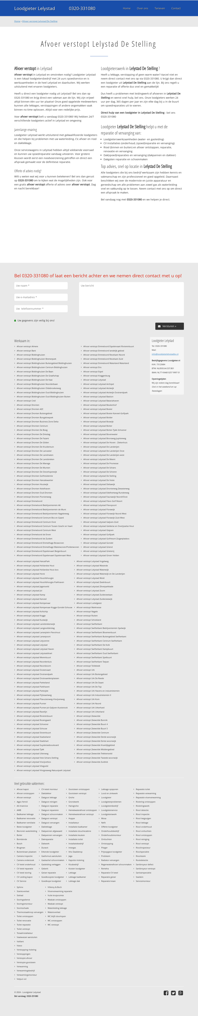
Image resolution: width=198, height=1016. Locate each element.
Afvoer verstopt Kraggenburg (96, 375)
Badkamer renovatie (26, 818)
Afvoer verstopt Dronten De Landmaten (35, 455)
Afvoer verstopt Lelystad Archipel (98, 384)
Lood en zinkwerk (109, 793)
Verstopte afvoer (24, 958)
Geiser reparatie (48, 872)
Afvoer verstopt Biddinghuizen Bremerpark (36, 358)
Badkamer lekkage (25, 814)
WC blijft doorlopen (57, 916)
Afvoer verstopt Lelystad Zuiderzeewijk (94, 599)
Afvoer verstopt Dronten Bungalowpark (35, 417)
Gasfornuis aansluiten (51, 856)
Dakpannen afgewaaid (51, 831)
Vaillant (20, 941)
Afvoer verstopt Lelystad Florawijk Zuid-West (104, 517)
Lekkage (72, 872)
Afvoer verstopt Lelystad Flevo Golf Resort (102, 501)
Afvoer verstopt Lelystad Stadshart (33, 741)
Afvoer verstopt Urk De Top (89, 686)
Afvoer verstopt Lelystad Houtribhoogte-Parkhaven (40, 582)
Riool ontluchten (143, 831)
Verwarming (22, 966)
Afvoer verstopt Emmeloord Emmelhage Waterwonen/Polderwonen (48, 547)
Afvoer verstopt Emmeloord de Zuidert (34, 538)
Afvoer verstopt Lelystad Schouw (32, 728)
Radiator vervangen (110, 860)
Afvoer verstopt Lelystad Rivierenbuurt (34, 716)
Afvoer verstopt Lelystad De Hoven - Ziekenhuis (105, 442)
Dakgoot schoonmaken (52, 814)
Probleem (105, 856)
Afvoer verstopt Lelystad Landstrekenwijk (36, 624)
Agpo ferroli (22, 801)
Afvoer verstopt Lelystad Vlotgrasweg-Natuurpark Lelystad (44, 770)
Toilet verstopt (23, 929)
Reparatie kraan (108, 881)
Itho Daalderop (75, 851)
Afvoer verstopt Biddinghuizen (31, 354)
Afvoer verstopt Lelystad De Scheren (100, 471)
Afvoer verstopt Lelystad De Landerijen (101, 446)
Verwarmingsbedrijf (26, 970)
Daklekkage (46, 826)
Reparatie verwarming (146, 793)
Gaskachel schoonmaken (52, 860)
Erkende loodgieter (50, 851)
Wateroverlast (54, 912)
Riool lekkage (142, 822)
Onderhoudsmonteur (111, 835)
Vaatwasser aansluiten (27, 937)
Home (17, 21)
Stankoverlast (23, 891)
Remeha (105, 868)
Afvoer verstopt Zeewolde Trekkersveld (94, 753)
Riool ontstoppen (144, 835)
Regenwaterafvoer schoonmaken (116, 864)
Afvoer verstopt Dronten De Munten (33, 467)
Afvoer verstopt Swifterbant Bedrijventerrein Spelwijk (101, 628)
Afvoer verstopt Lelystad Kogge (31, 615)
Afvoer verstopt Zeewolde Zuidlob (92, 762)
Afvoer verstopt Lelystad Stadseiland (34, 737)
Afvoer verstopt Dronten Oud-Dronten (34, 492)
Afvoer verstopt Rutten (87, 615)
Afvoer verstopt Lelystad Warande (92, 565)
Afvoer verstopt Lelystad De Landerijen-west (103, 455)
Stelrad (20, 895)
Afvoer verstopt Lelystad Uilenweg (32, 753)
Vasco (19, 945)
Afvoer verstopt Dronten (28, 405)
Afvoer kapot (23, 789)
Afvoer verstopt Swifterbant (89, 624)
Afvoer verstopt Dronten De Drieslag (33, 434)
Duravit (44, 847)
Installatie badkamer (78, 826)
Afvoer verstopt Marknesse (89, 607)
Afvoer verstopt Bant (26, 350)
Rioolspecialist (142, 851)
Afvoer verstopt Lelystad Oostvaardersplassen (38, 678)
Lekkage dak (74, 881)
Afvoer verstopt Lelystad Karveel (32, 599)
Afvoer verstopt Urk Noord (89, 703)
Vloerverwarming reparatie (60, 891)
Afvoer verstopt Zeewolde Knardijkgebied (96, 745)
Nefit (103, 822)
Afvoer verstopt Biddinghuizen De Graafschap (38, 375)
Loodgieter (106, 797)
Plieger (104, 847)
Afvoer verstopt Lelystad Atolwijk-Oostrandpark (105, 392)
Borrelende (22, 839)
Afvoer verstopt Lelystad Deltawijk (99, 484)
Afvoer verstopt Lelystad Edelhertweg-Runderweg (106, 492)
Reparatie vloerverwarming (148, 797)
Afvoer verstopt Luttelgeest (89, 603)
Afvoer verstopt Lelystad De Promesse (100, 463)
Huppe (72, 818)
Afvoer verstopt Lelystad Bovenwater (100, 434)
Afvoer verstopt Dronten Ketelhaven (33, 488)
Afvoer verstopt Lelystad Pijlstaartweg (34, 695)
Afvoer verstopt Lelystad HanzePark (33, 561)
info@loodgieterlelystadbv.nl (165, 354)
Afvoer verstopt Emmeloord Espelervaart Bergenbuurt (41, 551)
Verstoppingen (23, 954)
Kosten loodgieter (77, 868)
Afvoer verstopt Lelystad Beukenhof (100, 405)
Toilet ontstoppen (25, 916)
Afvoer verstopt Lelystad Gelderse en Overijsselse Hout (108, 526)
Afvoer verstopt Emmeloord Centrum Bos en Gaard (40, 517)
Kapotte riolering (76, 860)
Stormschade (23, 908)
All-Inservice (22, 805)
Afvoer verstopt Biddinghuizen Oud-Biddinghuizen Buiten (43, 396)
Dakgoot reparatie (49, 805)
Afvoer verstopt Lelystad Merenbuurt (34, 657)
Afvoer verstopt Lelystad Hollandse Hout (35, 565)
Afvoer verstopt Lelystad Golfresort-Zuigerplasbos (106, 538)
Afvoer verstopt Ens (92, 367)
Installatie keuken (77, 835)
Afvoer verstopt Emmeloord (29, 501)
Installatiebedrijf (76, 843)
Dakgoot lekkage (49, 797)
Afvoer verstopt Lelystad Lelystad (32, 645)
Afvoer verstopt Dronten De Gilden (33, 442)
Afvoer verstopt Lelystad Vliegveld (32, 766)
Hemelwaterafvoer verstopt (81, 814)
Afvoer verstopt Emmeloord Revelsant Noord (104, 354)
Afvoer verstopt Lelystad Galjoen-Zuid (100, 522)
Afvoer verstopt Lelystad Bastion (98, 396)
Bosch (19, 843)
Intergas (72, 847)
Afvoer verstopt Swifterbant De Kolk (93, 645)
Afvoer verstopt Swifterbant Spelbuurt (94, 657)
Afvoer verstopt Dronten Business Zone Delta (37, 421)
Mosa (103, 818)
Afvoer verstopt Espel (93, 371)
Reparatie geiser (108, 877)
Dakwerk (45, 843)
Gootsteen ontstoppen (79, 789)
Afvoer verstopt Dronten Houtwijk (32, 484)
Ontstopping (107, 843)
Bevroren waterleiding (27, 831)
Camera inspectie (24, 856)
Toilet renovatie (24, 920)
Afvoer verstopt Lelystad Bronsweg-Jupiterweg (104, 438)
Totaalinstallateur (25, 933)
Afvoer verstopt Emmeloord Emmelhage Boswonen (40, 542)
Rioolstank (141, 856)
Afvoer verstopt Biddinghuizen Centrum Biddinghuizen (42, 367)
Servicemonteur (143, 881)
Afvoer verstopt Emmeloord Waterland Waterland (106, 363)
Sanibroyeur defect (144, 864)
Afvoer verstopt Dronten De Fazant (33, 438)
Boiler (19, 835)
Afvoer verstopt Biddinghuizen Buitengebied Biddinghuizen (44, 363)
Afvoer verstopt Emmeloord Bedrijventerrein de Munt (41, 509)
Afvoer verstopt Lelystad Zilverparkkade (95, 586)
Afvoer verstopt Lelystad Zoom (91, 590)
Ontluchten (106, 839)
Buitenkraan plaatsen (26, 851)
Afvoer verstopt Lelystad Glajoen (98, 530)
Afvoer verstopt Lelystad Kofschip (32, 611)
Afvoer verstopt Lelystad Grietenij (98, 551)
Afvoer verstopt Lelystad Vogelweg (93, 561)
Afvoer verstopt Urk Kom (88, 699)
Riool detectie (142, 810)
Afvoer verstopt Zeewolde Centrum (93, 732)
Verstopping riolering (26, 949)
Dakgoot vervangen (50, 822)
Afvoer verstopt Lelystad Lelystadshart (34, 653)
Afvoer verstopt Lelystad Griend (98, 547)
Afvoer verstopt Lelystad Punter (31, 703)
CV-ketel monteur (49, 789)
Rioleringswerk (142, 805)
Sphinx (20, 887)
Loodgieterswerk (109, 814)
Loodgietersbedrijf (109, 805)
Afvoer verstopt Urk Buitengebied (92, 674)
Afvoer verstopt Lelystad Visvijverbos (34, 762)
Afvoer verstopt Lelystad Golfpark (98, 534)
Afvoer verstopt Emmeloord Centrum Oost (36, 522)
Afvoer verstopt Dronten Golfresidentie (35, 476)
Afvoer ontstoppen (25, 793)
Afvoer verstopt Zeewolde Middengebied (95, 749)
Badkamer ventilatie (26, 822)
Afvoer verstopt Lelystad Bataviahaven (101, 400)
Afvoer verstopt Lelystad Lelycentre (33, 640)
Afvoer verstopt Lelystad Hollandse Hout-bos (37, 569)
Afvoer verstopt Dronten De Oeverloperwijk (37, 471)
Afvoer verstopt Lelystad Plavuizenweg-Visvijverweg (41, 699)
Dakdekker (46, 793)
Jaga (70, 856)
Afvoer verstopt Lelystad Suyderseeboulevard (38, 745)
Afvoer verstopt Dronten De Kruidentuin (35, 446)
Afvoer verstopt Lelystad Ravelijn (32, 711)
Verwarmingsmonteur (27, 974)
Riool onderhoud (144, 826)
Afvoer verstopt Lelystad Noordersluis (34, 661)
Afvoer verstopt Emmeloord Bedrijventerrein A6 (39, 505)
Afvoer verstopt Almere (27, 346)
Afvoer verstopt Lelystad (94, 379)
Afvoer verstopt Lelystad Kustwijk (32, 619)
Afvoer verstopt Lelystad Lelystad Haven (35, 649)
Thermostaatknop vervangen (30, 912)
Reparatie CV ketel (109, 872)
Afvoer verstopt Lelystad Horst (31, 573)
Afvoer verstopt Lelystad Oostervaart (34, 670)
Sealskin (139, 877)
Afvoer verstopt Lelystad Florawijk (99, 509)
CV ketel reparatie (25, 868)
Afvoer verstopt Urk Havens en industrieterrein (98, 690)
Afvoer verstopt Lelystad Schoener (32, 724)
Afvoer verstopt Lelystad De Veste (98, 480)
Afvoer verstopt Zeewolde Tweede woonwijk (97, 757)
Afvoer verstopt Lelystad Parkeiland (33, 682)
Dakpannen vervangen (51, 835)
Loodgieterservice (109, 810)
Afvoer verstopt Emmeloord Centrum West (36, 530)
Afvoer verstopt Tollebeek (88, 665)
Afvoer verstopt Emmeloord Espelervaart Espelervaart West (44, 555)
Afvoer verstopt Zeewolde (88, 716)
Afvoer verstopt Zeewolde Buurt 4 (92, 724)
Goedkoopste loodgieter (52, 877)
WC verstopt (53, 924)
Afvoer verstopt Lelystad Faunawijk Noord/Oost (105, 496)
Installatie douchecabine (80, 831)
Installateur (74, 822)
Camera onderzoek (25, 860)
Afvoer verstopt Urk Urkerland (90, 711)
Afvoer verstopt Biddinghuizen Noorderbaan (37, 384)
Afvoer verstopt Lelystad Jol (29, 590)
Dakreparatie (47, 839)
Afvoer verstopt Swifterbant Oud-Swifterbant (97, 653)
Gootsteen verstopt (77, 793)
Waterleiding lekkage (57, 908)
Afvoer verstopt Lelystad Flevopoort (100, 505)
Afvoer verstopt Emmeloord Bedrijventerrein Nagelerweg (43, 513)
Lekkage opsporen (109, 789)
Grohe (71, 797)
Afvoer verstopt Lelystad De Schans (99, 467)
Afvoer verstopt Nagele (87, 611)
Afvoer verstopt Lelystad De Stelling (39, 21)
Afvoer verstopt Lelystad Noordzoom (34, 665)
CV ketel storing (24, 872)
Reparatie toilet (143, 789)
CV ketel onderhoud (26, 864)
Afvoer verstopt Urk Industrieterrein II (94, 695)
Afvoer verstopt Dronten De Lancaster (34, 450)
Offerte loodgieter (109, 826)
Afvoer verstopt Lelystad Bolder (97, 417)
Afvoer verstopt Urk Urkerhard (90, 707)
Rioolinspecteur (143, 847)
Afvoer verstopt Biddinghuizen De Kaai (34, 379)
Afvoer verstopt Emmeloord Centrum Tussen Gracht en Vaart (44, 526)
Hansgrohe (74, 805)
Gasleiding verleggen (51, 864)
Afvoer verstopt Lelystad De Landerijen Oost (103, 450)
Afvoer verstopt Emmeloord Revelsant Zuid (103, 358)
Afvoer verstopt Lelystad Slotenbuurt (34, 732)
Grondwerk (74, 801)
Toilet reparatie (24, 924)
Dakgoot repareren (50, 810)
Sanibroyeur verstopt (145, 868)
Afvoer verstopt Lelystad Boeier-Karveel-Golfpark (106, 413)
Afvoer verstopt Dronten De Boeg (32, 430)
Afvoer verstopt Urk (86, 670)
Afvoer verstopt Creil (26, 400)
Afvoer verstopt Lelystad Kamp (31, 594)
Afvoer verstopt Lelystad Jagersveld (33, 586)
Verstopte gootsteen (26, 962)
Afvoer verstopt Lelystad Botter (97, 425)
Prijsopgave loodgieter (111, 851)
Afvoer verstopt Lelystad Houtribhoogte (35, 578)
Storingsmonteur (24, 903)
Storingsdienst (23, 899)
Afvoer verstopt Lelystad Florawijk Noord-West (104, 513)
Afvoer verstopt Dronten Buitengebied (34, 413)
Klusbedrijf (74, 864)
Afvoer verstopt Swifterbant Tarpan (93, 661)
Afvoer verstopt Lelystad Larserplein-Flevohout (38, 632)
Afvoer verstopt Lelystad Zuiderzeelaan (94, 594)
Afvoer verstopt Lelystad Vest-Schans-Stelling (37, 757)
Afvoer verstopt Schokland (89, 619)
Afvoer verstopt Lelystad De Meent (99, 459)
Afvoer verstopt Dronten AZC (30, 409)
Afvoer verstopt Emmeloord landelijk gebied (103, 350)
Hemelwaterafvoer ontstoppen (83, 810)
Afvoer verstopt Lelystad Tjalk (30, 749)
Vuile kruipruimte (56, 895)
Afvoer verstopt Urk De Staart (90, 682)
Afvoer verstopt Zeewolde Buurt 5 (92, 728)
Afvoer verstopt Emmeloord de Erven (34, 534)
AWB (19, 810)
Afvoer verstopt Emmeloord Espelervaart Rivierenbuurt (108, 346)
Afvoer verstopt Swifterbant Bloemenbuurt (96, 632)
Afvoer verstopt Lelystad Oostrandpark (35, 674)
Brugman (21, 847)
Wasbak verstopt (55, 903)
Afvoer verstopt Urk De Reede (90, 678)
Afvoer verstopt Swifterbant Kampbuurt (95, 649)
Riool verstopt (142, 843)
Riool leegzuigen (143, 818)
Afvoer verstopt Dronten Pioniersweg (34, 496)
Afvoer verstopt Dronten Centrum (32, 425)
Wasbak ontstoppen (57, 899)
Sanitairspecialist (143, 872)
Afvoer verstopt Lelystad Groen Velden (101, 555)
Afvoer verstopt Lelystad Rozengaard (34, 720)
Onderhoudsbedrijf (110, 831)
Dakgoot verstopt (49, 818)
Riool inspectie (142, 814)
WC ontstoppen (55, 920)
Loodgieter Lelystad (34, 8)
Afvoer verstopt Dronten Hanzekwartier (35, 480)
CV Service (21, 881)
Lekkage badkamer (77, 877)
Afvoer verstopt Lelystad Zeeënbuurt (93, 582)
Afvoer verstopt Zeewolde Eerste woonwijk (96, 741)
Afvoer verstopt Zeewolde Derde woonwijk (96, 737)
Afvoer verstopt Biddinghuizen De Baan (35, 371)
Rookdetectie (142, 860)
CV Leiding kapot (24, 877)
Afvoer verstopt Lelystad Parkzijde (32, 690)
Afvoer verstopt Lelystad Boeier (97, 409)
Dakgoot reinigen (49, 801)
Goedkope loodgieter (51, 881)
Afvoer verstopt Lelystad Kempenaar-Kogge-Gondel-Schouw (44, 607)
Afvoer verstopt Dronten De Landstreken (35, 459)
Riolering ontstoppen (146, 801)
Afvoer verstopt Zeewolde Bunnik (92, 720)
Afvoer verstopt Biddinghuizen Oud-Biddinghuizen (40, 392)
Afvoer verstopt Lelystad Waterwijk (93, 569)
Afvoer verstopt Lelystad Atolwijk (98, 388)
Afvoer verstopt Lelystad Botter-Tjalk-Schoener (104, 430)
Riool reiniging (142, 839)
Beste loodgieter (24, 826)
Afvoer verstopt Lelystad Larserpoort (34, 636)
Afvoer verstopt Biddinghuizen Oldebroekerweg (39, 388)
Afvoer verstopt (24, 797)
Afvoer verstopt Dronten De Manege (33, 463)
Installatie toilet (76, 839)
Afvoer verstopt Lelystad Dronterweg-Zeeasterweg (106, 488)
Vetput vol (21, 979)
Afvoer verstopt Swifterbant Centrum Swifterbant (99, 640)
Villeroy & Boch (55, 887)
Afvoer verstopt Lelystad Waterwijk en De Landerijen (101, 573)
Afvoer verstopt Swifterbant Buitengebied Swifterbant (101, 636)
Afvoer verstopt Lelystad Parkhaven (33, 686)
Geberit (44, 868)
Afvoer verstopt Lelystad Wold (90, 578)
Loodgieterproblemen (111, 801)
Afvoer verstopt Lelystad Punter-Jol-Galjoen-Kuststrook (42, 707)
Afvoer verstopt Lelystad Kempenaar (33, 603)
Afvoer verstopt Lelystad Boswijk (98, 421)
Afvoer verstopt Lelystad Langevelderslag (36, 628)
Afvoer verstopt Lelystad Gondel (98, 542)
